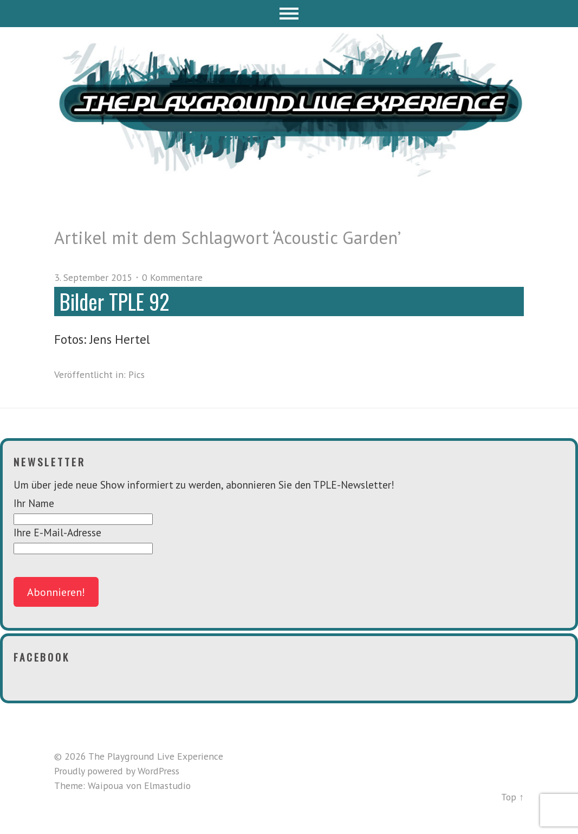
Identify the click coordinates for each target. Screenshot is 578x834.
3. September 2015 (93, 277)
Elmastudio (167, 785)
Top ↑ (512, 797)
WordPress (158, 771)
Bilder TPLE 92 (114, 301)
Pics (136, 374)
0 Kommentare (172, 277)
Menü (289, 13)
